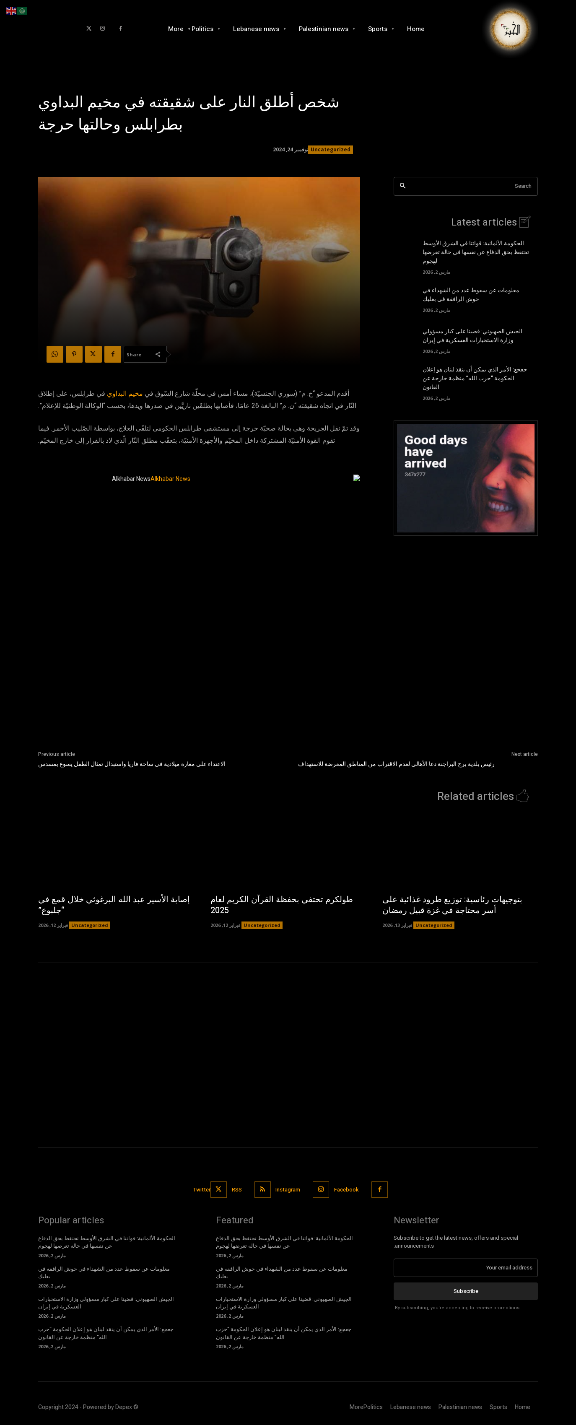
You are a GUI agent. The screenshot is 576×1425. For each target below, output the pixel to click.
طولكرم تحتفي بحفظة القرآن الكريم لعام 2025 (281, 904)
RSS (237, 1190)
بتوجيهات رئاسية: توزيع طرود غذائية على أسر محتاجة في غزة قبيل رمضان (452, 904)
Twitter (201, 1190)
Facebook (347, 1190)
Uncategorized (330, 149)
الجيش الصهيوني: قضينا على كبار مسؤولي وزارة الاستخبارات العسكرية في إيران (472, 336)
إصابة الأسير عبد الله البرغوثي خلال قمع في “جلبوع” (114, 904)
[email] (466, 1268)
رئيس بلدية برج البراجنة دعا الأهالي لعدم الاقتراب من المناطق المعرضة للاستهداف (396, 764)
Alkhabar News (131, 479)
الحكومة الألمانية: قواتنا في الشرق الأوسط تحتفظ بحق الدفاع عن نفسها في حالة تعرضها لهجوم (476, 252)
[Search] (403, 186)
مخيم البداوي (125, 394)
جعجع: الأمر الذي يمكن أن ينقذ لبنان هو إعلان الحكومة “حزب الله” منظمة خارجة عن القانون (475, 378)
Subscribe (466, 1291)
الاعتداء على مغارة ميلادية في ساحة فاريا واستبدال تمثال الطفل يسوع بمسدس (132, 764)
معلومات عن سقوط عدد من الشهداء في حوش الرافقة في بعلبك (471, 295)
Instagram (288, 1190)
